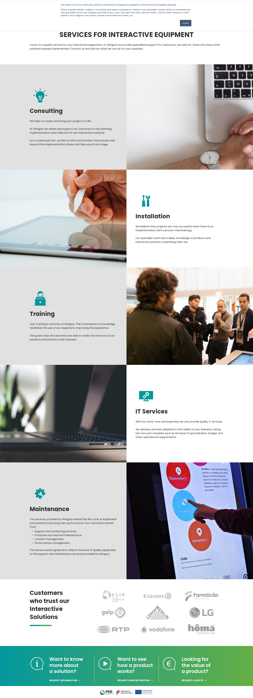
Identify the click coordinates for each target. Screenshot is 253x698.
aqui (131, 15)
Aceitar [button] (186, 23)
